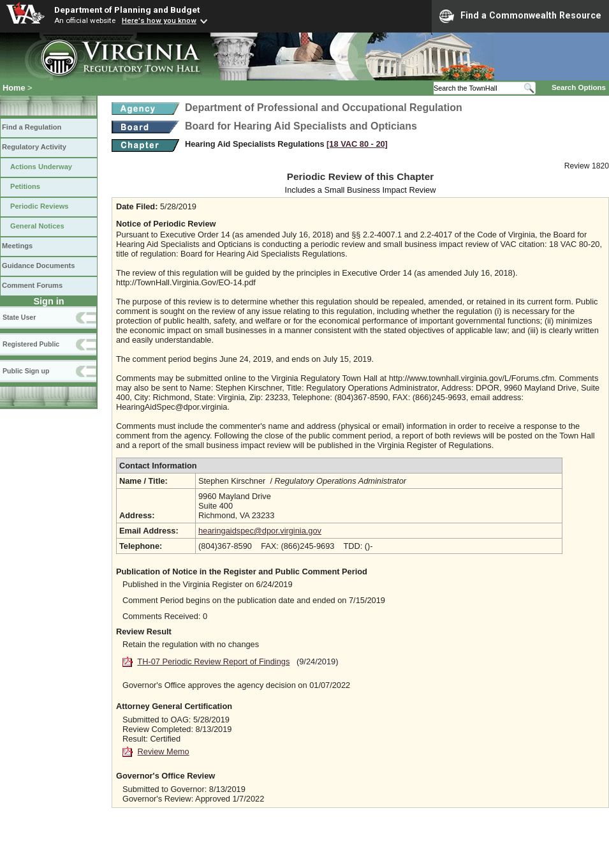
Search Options (579, 87)
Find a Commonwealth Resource (520, 16)
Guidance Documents (38, 265)
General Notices (37, 226)
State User (19, 317)
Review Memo (163, 751)
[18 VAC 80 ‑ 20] (357, 144)
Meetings (17, 246)
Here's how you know (159, 20)
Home (14, 88)
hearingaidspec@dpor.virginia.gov (259, 530)
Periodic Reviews (39, 206)
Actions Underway (41, 166)
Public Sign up (26, 371)
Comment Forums (32, 285)
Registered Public (31, 344)
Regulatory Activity (34, 147)
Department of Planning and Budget (127, 9)
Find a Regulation (31, 127)
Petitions (25, 186)
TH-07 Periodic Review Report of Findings (213, 661)
